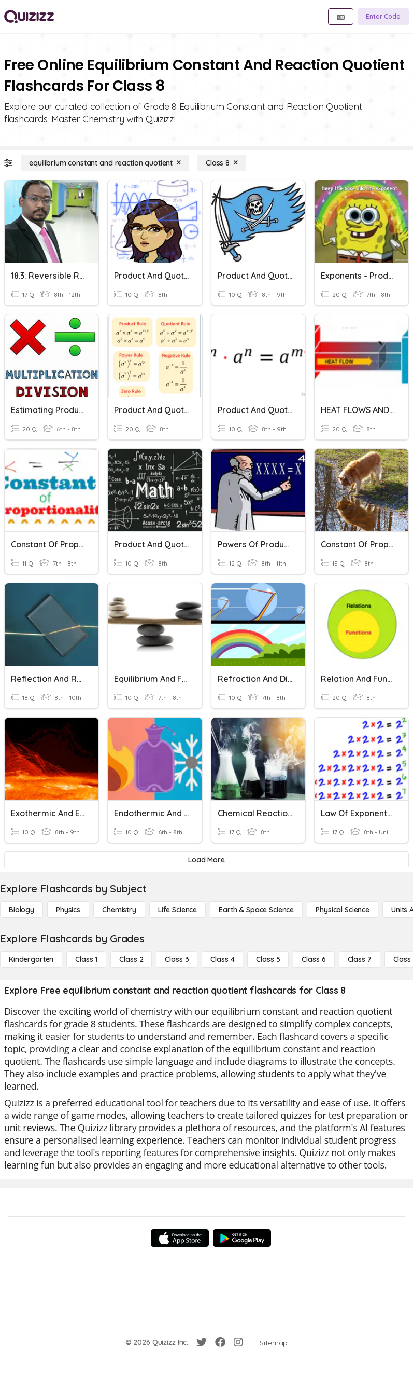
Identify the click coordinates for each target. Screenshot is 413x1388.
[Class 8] (221, 163)
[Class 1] (86, 959)
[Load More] (206, 859)
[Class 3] (176, 959)
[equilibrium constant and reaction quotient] (105, 163)
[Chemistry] (119, 909)
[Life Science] (177, 909)
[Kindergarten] (31, 959)
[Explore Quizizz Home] (29, 16)
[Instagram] (238, 1342)
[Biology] (21, 909)
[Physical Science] (342, 909)
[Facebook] (220, 1342)
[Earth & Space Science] (256, 909)
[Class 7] (359, 959)
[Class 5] (268, 959)
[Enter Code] (383, 16)
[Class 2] (131, 959)
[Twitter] (201, 1342)
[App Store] (180, 1238)
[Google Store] (242, 1238)
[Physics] (68, 909)
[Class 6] (313, 959)
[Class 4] (222, 959)
